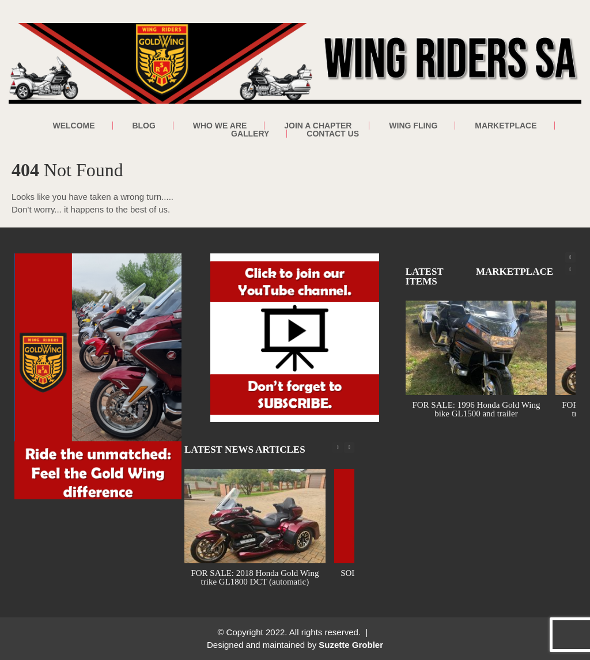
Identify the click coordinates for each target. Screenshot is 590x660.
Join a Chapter (317, 126)
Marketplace (505, 126)
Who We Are (220, 126)
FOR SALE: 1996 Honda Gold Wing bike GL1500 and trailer (476, 409)
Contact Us (333, 134)
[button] (570, 257)
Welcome (73, 126)
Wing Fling (413, 126)
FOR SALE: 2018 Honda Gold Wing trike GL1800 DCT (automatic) (255, 577)
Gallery (250, 134)
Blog (143, 126)
